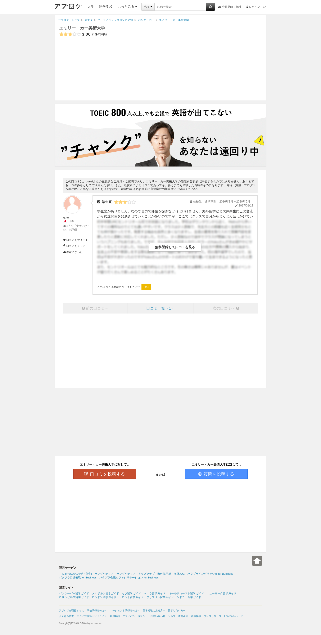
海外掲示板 (164, 573)
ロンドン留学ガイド (104, 597)
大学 (90, 6)
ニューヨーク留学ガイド (221, 593)
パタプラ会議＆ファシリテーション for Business (129, 577)
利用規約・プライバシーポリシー (129, 616)
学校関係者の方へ (97, 610)
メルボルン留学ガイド (105, 593)
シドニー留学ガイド (189, 597)
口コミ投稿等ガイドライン (92, 616)
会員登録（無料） (231, 6)
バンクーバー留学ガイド (74, 593)
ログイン (253, 6)
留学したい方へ (177, 610)
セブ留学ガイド (131, 593)
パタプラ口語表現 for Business (77, 577)
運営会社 (183, 616)
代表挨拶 (196, 616)
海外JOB (179, 573)
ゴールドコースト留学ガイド (186, 593)
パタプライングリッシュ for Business (210, 573)
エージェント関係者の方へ (125, 610)
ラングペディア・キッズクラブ (136, 573)
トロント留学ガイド (131, 597)
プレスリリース (212, 616)
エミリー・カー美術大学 (82, 28)
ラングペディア (104, 573)
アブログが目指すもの (71, 610)
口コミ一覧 (160, 308)
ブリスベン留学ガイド (160, 597)
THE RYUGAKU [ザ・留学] (75, 573)
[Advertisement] (160, 71)
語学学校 (106, 6)
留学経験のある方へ (154, 610)
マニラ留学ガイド (155, 593)
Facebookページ (233, 616)
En (264, 6)
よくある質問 (66, 616)
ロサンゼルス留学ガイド (74, 597)
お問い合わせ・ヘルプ (162, 616)
